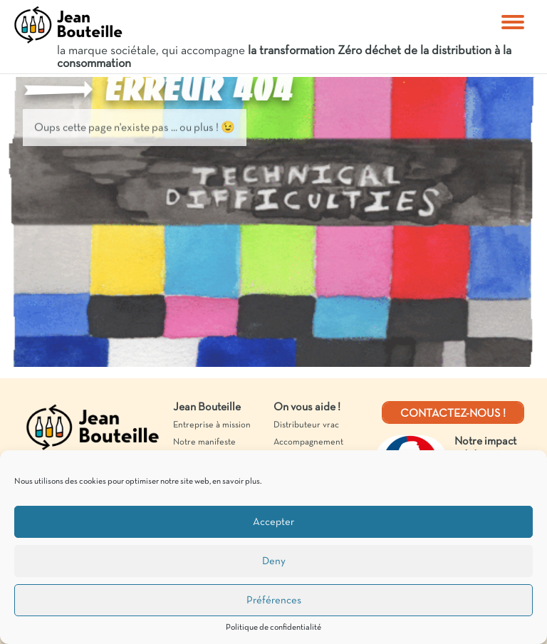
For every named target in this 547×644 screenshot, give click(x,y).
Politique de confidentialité (273, 627)
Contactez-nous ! (453, 414)
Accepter (273, 522)
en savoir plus (236, 481)
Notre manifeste (204, 442)
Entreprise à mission (212, 425)
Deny (274, 561)
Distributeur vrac (306, 425)
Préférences (273, 601)
